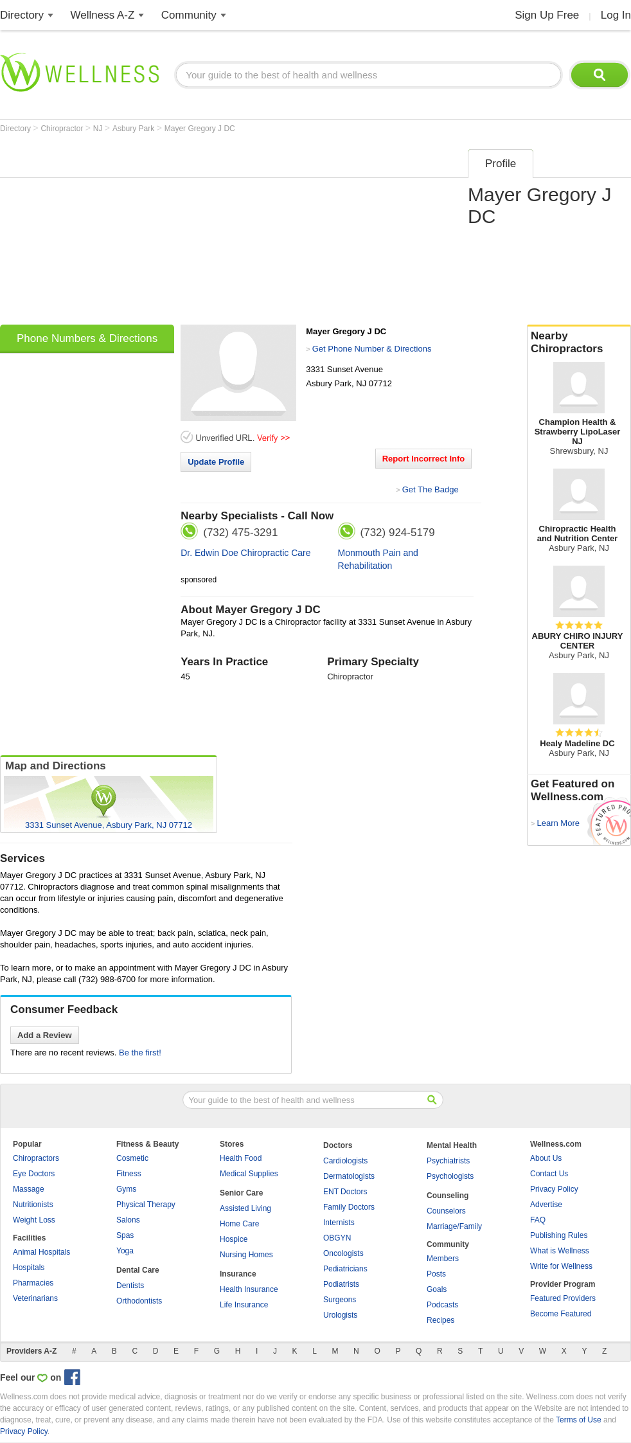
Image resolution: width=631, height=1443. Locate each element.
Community (189, 15)
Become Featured (560, 1313)
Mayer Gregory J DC (199, 128)
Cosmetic (132, 1158)
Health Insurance (249, 1289)
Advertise (546, 1204)
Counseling (447, 1195)
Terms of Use (578, 1419)
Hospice (233, 1239)
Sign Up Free (547, 15)
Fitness (128, 1173)
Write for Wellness (561, 1266)
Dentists (130, 1285)
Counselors (446, 1210)
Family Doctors (349, 1207)
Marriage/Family (454, 1226)
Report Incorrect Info (423, 458)
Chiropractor (62, 128)
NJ (99, 128)
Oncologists (343, 1253)
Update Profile (216, 462)
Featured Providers (563, 1298)
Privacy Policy (554, 1189)
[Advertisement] (162, 233)
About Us (546, 1158)
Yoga (125, 1250)
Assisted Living (245, 1208)
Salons (128, 1219)
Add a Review (44, 1035)
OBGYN (337, 1237)
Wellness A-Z (103, 15)
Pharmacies (33, 1282)
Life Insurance (244, 1304)
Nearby (579, 342)
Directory (22, 15)
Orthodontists (139, 1300)
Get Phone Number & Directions (372, 349)
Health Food (241, 1158)
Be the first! (140, 1052)
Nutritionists (33, 1204)
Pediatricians (345, 1268)
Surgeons (339, 1299)
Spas (125, 1235)
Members (443, 1258)
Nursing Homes (246, 1254)
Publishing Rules (558, 1235)
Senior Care (241, 1192)
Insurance (238, 1273)
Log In (616, 15)
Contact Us (549, 1173)
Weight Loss (34, 1219)
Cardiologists (345, 1160)
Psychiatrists (448, 1160)
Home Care (239, 1223)
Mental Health (452, 1145)
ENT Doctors (345, 1191)
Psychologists (450, 1176)
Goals (437, 1289)
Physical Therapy (145, 1204)
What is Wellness (559, 1250)
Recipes (440, 1320)
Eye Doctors (34, 1173)
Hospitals (28, 1267)
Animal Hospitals (41, 1252)
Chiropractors (36, 1158)
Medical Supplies (249, 1173)
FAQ (538, 1219)
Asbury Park (134, 128)
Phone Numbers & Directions (87, 338)
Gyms (126, 1189)
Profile (500, 163)
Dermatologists (349, 1176)
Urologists (340, 1315)
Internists (339, 1222)
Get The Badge (430, 489)
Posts (436, 1273)
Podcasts (442, 1304)
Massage (28, 1189)
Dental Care (137, 1270)
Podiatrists (341, 1284)
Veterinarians (35, 1298)
